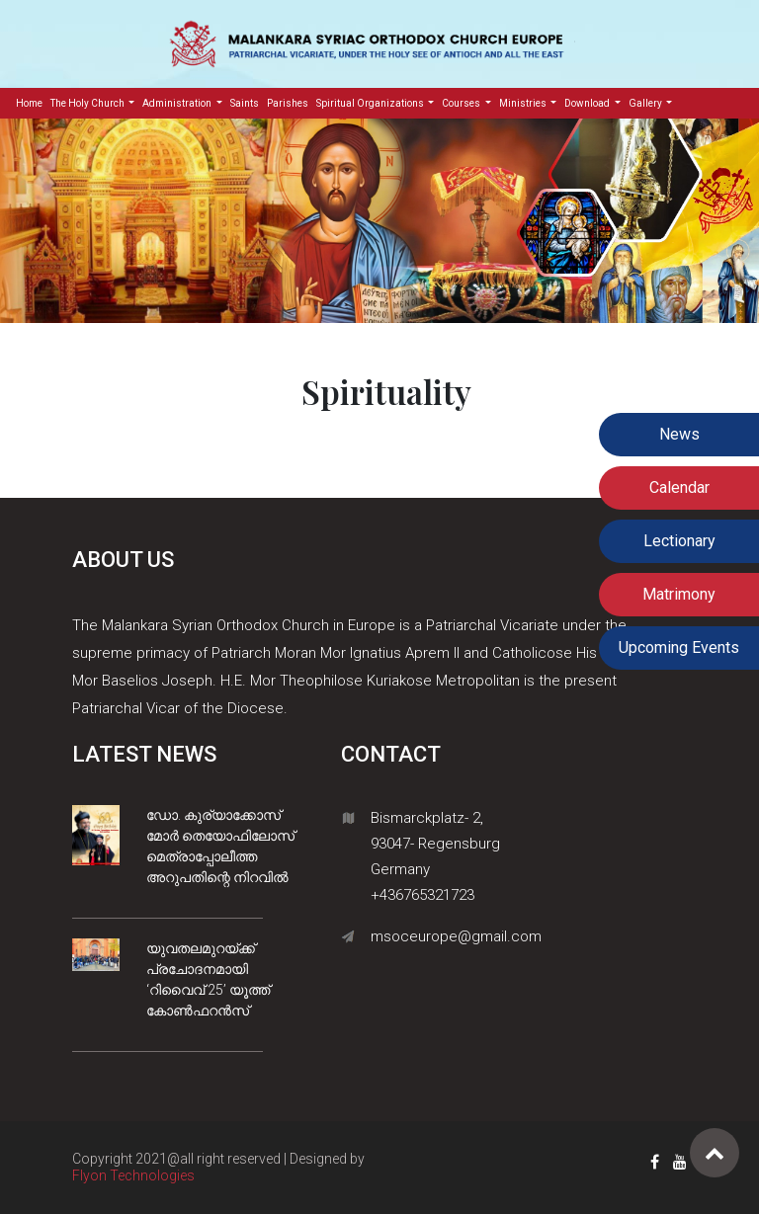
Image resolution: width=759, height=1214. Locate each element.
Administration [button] (177, 103)
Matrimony (679, 594)
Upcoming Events (679, 647)
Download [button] (588, 103)
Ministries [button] (523, 103)
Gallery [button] (646, 103)
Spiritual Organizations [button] (371, 103)
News (679, 434)
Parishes (287, 103)
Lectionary (679, 540)
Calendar (679, 487)
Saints (244, 103)
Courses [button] (462, 103)
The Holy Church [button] (88, 103)
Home (31, 102)
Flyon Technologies (133, 1175)
